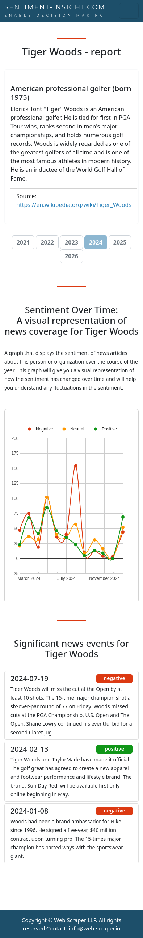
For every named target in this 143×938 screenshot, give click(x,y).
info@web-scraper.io (94, 928)
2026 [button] (71, 256)
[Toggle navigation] (129, 11)
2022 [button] (47, 242)
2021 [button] (23, 242)
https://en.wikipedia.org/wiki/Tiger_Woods (73, 205)
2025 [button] (120, 242)
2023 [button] (71, 242)
